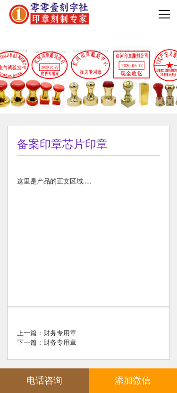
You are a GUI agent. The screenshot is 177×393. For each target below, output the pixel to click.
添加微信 (133, 380)
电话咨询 (44, 380)
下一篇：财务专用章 (46, 342)
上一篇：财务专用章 (46, 333)
